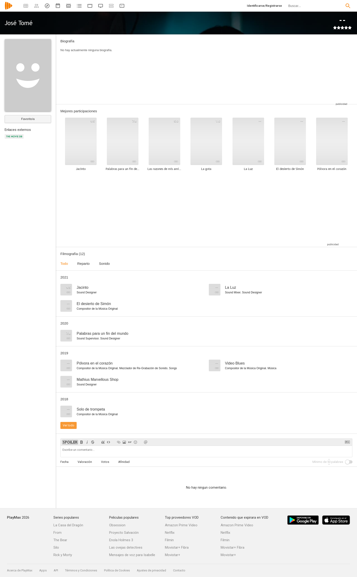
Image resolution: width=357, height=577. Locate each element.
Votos (105, 462)
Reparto (83, 263)
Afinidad (124, 462)
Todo (64, 263)
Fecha (64, 462)
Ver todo (68, 425)
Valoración (85, 462)
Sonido (104, 263)
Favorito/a (28, 119)
